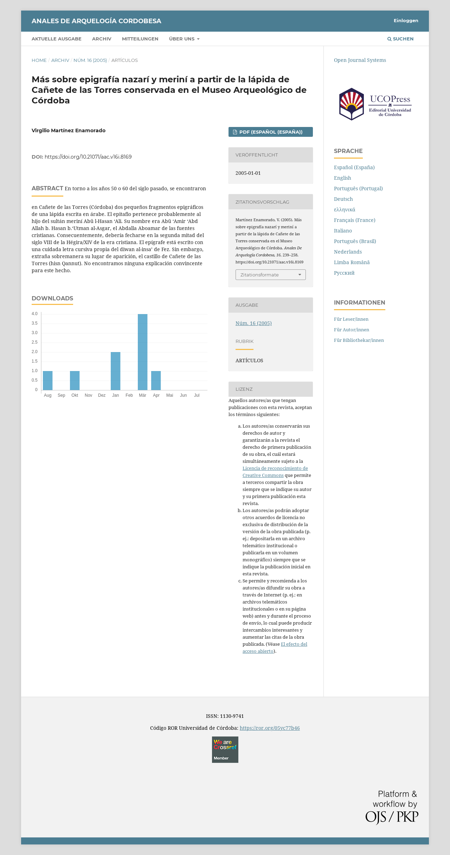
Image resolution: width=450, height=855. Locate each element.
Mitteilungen (140, 39)
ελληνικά (344, 209)
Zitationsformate (259, 274)
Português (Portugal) (358, 188)
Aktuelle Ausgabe (57, 39)
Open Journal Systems (360, 60)
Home (39, 60)
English (342, 177)
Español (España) (354, 167)
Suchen (400, 39)
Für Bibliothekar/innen (359, 340)
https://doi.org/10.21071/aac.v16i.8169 (88, 157)
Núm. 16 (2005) (90, 60)
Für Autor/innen (351, 329)
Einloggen (406, 20)
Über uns (182, 39)
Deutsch (343, 199)
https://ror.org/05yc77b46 (270, 728)
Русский (344, 272)
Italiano (343, 230)
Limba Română (352, 262)
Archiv (101, 39)
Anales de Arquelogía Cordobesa (96, 21)
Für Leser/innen (351, 319)
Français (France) (354, 220)
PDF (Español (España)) (270, 132)
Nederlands (348, 251)
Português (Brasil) (355, 241)
